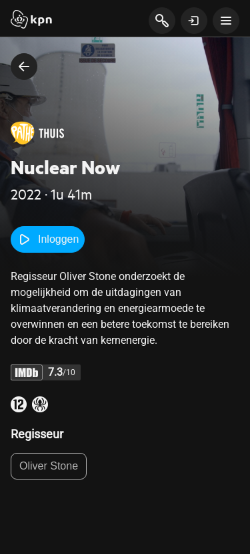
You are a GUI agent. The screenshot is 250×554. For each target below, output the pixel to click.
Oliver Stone (48, 466)
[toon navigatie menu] (226, 20)
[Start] (31, 20)
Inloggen (48, 239)
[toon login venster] (194, 20)
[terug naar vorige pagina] (24, 66)
